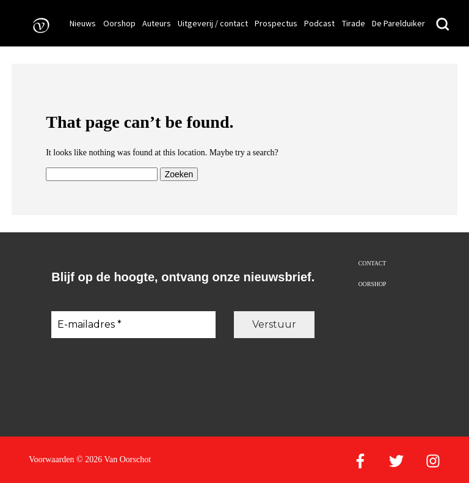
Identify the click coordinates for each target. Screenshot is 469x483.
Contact (372, 263)
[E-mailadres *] (133, 324)
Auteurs (156, 23)
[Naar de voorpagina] (37, 24)
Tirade (353, 23)
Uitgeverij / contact (213, 23)
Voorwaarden (51, 459)
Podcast (319, 23)
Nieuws (83, 23)
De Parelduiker (398, 23)
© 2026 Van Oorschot (113, 459)
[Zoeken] (443, 25)
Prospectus (276, 23)
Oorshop (119, 23)
